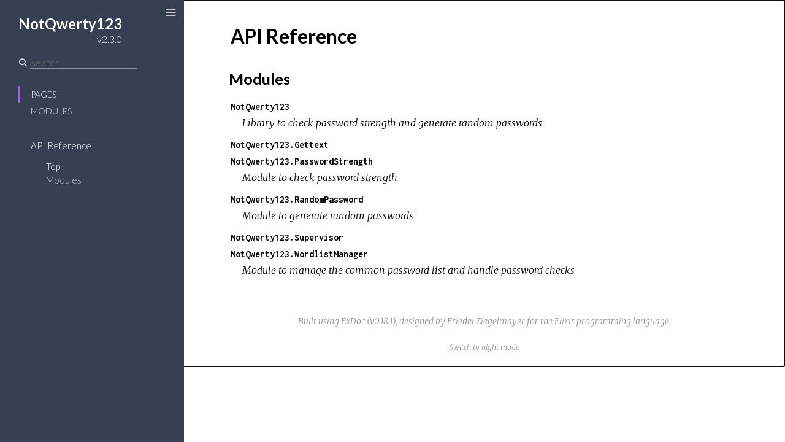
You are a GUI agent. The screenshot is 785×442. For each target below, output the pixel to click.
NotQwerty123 (260, 106)
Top (53, 166)
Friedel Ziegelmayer (486, 321)
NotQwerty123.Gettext (280, 144)
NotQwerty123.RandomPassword (297, 199)
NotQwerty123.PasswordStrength (302, 161)
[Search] (83, 62)
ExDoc (353, 321)
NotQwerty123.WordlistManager (299, 254)
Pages (43, 94)
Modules (51, 111)
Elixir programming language (611, 321)
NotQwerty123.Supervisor (287, 237)
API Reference (61, 145)
